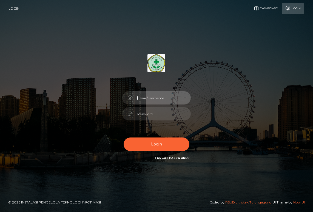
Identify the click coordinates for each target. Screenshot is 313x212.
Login (293, 8)
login (13, 8)
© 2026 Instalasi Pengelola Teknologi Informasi (54, 202)
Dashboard (265, 8)
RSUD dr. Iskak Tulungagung (248, 202)
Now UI (299, 202)
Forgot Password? (172, 158)
